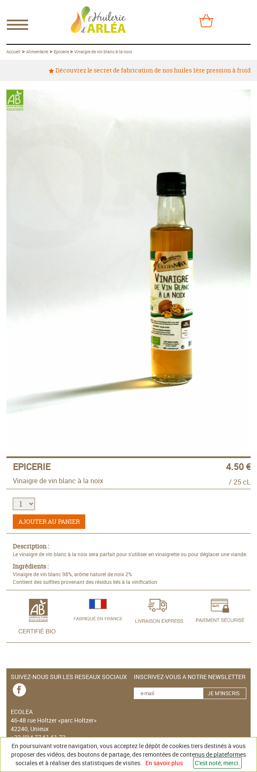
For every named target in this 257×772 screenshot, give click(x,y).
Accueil (13, 52)
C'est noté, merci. (217, 763)
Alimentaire (37, 52)
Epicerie (62, 52)
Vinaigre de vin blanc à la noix (103, 52)
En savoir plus (164, 763)
